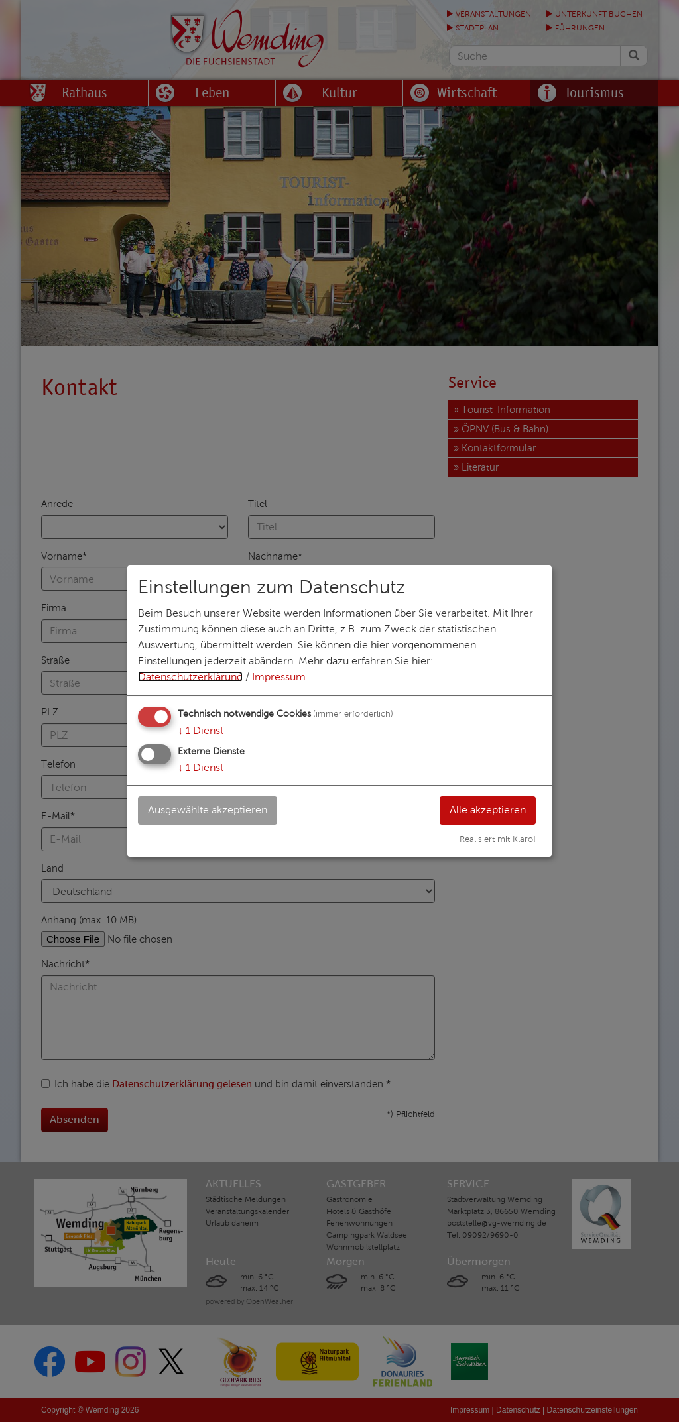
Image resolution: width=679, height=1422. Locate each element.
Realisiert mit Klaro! (498, 839)
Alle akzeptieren (488, 809)
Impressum (279, 676)
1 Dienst (200, 730)
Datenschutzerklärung (190, 676)
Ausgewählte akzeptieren (207, 809)
